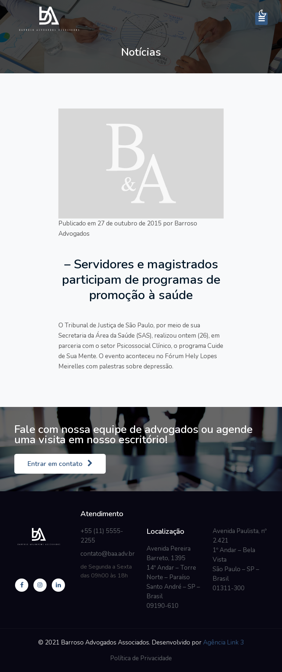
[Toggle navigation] (261, 18)
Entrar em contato (60, 463)
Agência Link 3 (223, 642)
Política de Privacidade (141, 658)
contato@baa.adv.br (107, 554)
